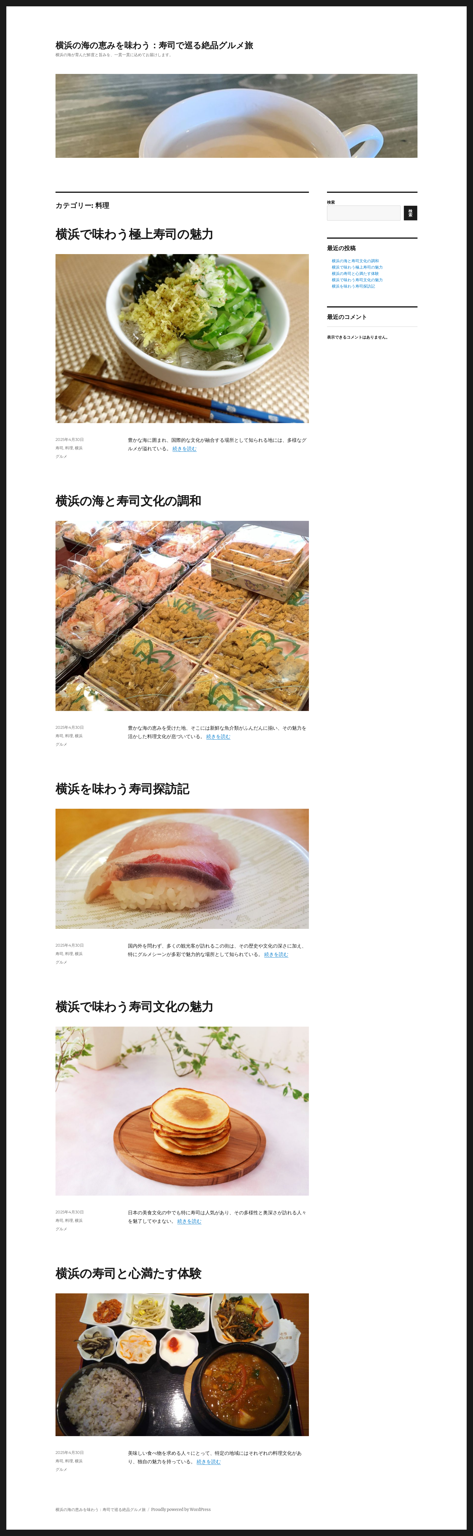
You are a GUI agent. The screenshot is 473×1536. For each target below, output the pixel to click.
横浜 (79, 447)
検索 (331, 202)
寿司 (59, 447)
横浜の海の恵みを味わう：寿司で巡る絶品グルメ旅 (154, 45)
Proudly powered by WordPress (181, 1509)
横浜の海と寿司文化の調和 (128, 500)
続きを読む (185, 448)
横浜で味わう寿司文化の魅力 (135, 1006)
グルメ (61, 456)
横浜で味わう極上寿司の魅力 (135, 234)
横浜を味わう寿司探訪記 (122, 788)
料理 (69, 447)
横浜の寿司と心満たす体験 (129, 1273)
